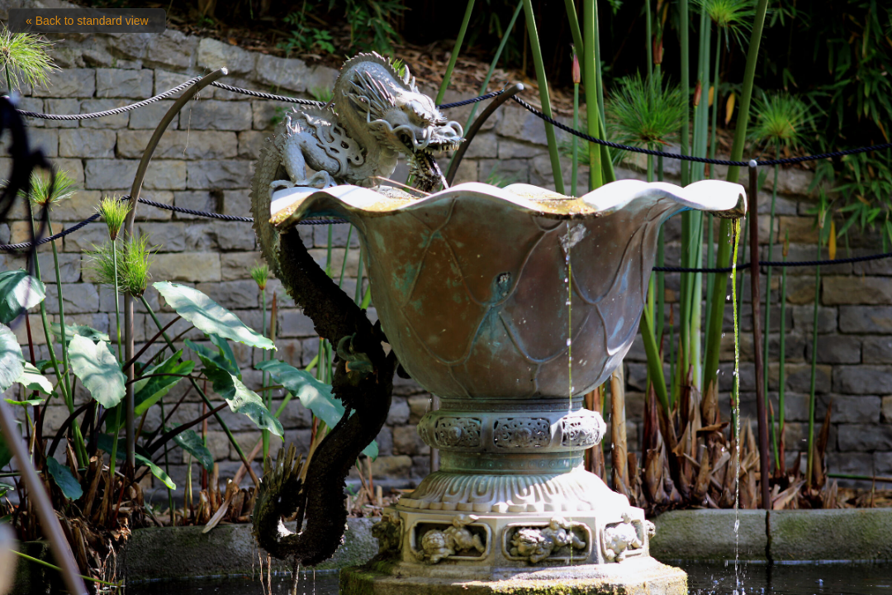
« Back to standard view (87, 20)
